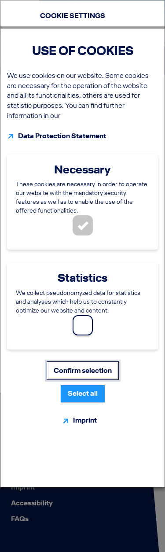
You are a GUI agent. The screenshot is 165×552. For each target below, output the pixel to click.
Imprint (85, 420)
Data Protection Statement (62, 135)
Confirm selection (83, 370)
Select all (83, 393)
